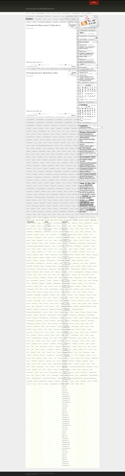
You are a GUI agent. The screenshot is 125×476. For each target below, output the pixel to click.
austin (57, 145)
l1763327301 (61, 246)
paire (68, 283)
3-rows (38, 68)
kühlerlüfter (82, 243)
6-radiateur (85, 82)
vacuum (83, 363)
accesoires (46, 125)
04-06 (83, 13)
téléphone (58, 346)
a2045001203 (71, 116)
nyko (65, 277)
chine (75, 165)
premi (77, 297)
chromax (81, 165)
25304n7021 (78, 56)
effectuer (55, 203)
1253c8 (61, 19)
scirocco (36, 332)
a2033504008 (30, 116)
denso (35, 194)
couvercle (53, 185)
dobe (66, 197)
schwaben (29, 332)
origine (80, 280)
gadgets (75, 220)
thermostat (50, 349)
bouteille (85, 154)
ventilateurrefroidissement (77, 366)
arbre (64, 139)
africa (35, 131)
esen (28, 208)
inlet (91, 234)
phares (38, 62)
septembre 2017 (66, 425)
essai (38, 208)
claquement (71, 168)
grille (48, 226)
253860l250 (80, 62)
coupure (93, 183)
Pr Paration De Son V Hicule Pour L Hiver (42, 73)
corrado (69, 183)
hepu (81, 228)
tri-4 (72, 355)
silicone (41, 335)
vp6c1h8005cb (93, 375)
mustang (58, 272)
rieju (87, 323)
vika (91, 369)
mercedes (42, 260)
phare (82, 289)
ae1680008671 (83, 128)
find (72, 214)
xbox (89, 381)
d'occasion (30, 191)
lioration (89, 249)
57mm (92, 76)
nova (55, 277)
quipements (39, 306)
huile (81, 231)
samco (50, 329)
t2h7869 (59, 343)
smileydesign (74, 335)
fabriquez (85, 211)
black (48, 151)
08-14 (62, 16)
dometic (83, 197)
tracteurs (35, 355)
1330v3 (34, 22)
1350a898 (63, 22)
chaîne (88, 162)
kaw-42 (94, 240)
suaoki (38, 341)
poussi (61, 297)
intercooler (51, 237)
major (61, 254)
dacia (49, 191)
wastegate (29, 381)
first (76, 214)
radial (94, 306)
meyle (87, 260)
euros (71, 208)
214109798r (80, 47)
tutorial (60, 358)
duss (72, 200)
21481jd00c (81, 53)
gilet (68, 223)
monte (73, 266)
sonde (92, 335)
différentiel (76, 194)
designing (42, 194)
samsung (56, 329)
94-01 (79, 105)
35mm (69, 68)
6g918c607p (90, 85)
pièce (34, 292)
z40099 (62, 384)
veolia (28, 369)
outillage (95, 280)
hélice (72, 228)
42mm (84, 70)
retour (44, 323)
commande (48, 174)
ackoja (35, 128)
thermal (43, 349)
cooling (46, 183)
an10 (81, 137)
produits (93, 300)
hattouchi (29, 228)
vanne (33, 366)
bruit (46, 157)
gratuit (39, 226)
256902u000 (88, 62)
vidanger (68, 369)
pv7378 (74, 303)
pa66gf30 (48, 283)
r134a (46, 306)
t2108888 (52, 343)
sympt (28, 343)
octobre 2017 (65, 423)
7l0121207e (93, 91)
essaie (44, 208)
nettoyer (95, 272)
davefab (59, 191)
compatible (79, 174)
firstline (82, 214)
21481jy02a (89, 53)
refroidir (35, 318)
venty (96, 366)
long (59, 251)
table (87, 343)
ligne (70, 249)
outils (28, 283)
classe (78, 168)
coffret (86, 171)
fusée (61, 220)
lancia (28, 249)
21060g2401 (95, 42)
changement (36, 165)
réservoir (83, 320)
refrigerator (82, 315)
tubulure (38, 358)
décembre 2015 (66, 465)
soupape (45, 338)
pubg (40, 303)
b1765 (33, 148)
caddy (34, 160)
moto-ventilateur (31, 269)
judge (55, 240)
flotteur (46, 217)
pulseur (46, 303)
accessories (71, 125)
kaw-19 (82, 240)
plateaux (90, 292)
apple (54, 139)
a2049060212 (89, 116)
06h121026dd (39, 16)
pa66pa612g (56, 283)
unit (54, 361)
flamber (29, 217)
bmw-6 (95, 151)
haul (35, 228)
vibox (44, 369)
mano (83, 254)
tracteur (29, 355)
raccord (52, 306)
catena (72, 162)
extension (48, 211)
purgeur (68, 303)
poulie (44, 297)
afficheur (29, 131)
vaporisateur (40, 366)
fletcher (40, 217)
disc (88, 194)
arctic (75, 139)
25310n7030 (81, 59)
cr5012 (74, 185)
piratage (68, 292)
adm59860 (67, 128)
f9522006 (71, 211)
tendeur (74, 346)
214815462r (89, 50)
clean (90, 168)
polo (76, 295)
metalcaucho (60, 260)
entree (62, 205)
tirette (90, 349)
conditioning (64, 177)
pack (63, 283)
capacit (72, 160)
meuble (74, 260)
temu (69, 346)
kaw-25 (88, 240)
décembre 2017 (66, 419)
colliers (29, 174)
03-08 (58, 13)
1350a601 (48, 22)
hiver (34, 111)
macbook (29, 254)
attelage (88, 142)
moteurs (90, 266)
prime (44, 300)
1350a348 (41, 22)
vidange (61, 369)
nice (49, 274)
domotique (90, 197)
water (36, 381)
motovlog (84, 269)
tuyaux (77, 358)
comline (41, 174)
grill (44, 226)
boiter (38, 154)
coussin (46, 185)
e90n (76, 200)
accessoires (62, 125)
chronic (87, 165)
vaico (88, 363)
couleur (82, 183)
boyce (91, 154)
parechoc (29, 286)
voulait (71, 375)
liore (94, 249)
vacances (76, 363)
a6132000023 (78, 122)
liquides (40, 251)
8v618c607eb (90, 102)
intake (44, 237)
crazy (85, 185)
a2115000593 (30, 119)
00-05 (33, 13)
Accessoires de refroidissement (40, 8)
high (92, 228)
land (33, 249)
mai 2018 (64, 409)
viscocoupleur (53, 372)
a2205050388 (87, 119)
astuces (56, 142)
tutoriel (66, 358)
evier (28, 211)
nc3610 (64, 272)
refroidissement (44, 318)
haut (39, 228)
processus (81, 300)
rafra (56, 312)
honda (67, 231)
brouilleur (40, 157)
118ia (44, 19)
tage (28, 346)
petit (41, 289)
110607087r (30, 19)
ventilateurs (89, 366)
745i (96, 88)
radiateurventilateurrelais (34, 312)
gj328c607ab (88, 223)
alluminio (33, 134)
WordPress (51, 473)
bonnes (53, 154)
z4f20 (72, 384)
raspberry (29, 315)
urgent (28, 363)
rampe (67, 312)
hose (71, 231)
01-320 (48, 13)
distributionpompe (40, 197)
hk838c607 (30, 231)
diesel (69, 194)
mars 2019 (64, 390)
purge (56, 303)
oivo (85, 277)
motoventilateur (75, 269)
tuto (55, 358)
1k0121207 (83, 33)
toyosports (86, 352)
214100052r (82, 45)
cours (35, 185)
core (63, 183)
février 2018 (65, 415)
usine (39, 363)
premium (82, 297)
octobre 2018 (65, 400)
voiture (38, 375)
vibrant (50, 369)
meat (65, 257)
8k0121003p (84, 99)
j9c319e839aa (86, 237)
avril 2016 (64, 457)
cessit (83, 162)
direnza (83, 194)
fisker (88, 214)
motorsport (61, 269)
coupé (88, 183)
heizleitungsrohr (64, 228)
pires (74, 292)
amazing (87, 134)
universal (64, 361)
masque (42, 257)
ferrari (54, 214)
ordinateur (56, 280)
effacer (49, 203)
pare (86, 283)
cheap (57, 165)
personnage (30, 289)
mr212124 (35, 272)
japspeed (40, 240)
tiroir (95, 349)
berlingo (78, 148)
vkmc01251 (84, 372)
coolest (34, 183)
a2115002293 (59, 119)
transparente (50, 355)
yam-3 (34, 384)
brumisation (52, 157)
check (62, 165)
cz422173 (80, 188)
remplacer (40, 320)
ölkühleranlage (92, 277)
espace (33, 208)
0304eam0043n (66, 13)
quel (90, 303)
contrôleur (64, 180)
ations (82, 142)
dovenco (34, 200)
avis (95, 145)
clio (81, 171)
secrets (53, 332)
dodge (72, 197)
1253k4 (73, 19)
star (89, 338)
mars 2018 (64, 413)
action (47, 128)
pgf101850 (69, 289)
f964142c (78, 211)
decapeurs (78, 191)
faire (39, 214)
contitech (51, 180)
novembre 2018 (66, 398)
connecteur (88, 177)
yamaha (46, 384)
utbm (49, 363)
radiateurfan (44, 309)
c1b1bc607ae (77, 157)
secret (47, 332)
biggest (29, 151)
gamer (87, 220)
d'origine (36, 191)
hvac (94, 231)
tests (28, 349)
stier (33, 341)
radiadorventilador (85, 306)
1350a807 (55, 22)
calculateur (52, 160)
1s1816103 (91, 39)
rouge (82, 326)
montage (67, 266)
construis (36, 180)
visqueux (71, 372)
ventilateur (65, 366)
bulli (65, 157)
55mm (82, 76)
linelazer (82, 249)
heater (55, 228)
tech (37, 346)
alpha (39, 134)
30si (43, 68)
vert (40, 369)
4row (96, 73)
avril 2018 (64, 411)
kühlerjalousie (73, 243)
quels (28, 306)
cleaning (29, 171)
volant (43, 375)
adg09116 (59, 128)
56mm (87, 76)
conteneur (44, 180)
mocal (42, 266)
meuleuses (81, 260)
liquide (34, 251)
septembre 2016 (66, 448)
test (85, 346)
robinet (60, 326)
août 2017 (64, 427)
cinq (34, 168)
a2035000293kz (60, 116)
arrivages (92, 139)
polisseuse (70, 295)
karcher (75, 240)
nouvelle (50, 277)
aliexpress (74, 131)
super (48, 341)
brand (96, 154)
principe (49, 300)
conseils (96, 177)
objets (71, 277)
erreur (87, 205)
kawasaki (34, 243)
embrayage (35, 205)
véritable (34, 369)
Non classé (86, 274)
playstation (30, 295)
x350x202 (83, 381)
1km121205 (83, 39)
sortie (28, 338)
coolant (93, 180)
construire (29, 180)
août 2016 (64, 450)
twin (82, 358)
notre (92, 274)
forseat (93, 217)
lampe (93, 246)
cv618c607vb (60, 188)
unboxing (48, 361)
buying (70, 157)
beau (62, 148)
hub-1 (77, 231)
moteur (84, 266)
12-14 (49, 19)
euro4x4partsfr (64, 208)
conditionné (73, 177)
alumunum (80, 134)
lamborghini (86, 246)
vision (65, 372)
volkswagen (55, 375)
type (28, 361)
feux (59, 214)
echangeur (91, 200)
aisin (63, 131)
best (94, 148)
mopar (78, 266)
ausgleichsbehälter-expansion (44, 145)
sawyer (84, 329)
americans (62, 137)
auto (61, 145)
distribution (30, 197)
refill (66, 315)
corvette (75, 183)
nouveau (29, 277)
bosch (72, 154)
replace (67, 320)
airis (49, 131)
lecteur (39, 249)
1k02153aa (83, 36)
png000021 (45, 295)
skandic (47, 335)
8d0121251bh (83, 96)
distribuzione (50, 197)
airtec (53, 131)
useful (34, 363)
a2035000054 (40, 116)
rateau (36, 315)
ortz (85, 280)
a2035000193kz (49, 116)
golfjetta (33, 226)
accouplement (87, 125)
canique (66, 160)
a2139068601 (78, 119)
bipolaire (35, 151)
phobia (88, 289)
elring (28, 205)
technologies (43, 346)
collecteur (93, 171)
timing (81, 349)
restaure (38, 323)
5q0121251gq (89, 79)
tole (28, 352)
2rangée (96, 65)
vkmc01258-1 (93, 372)
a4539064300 (68, 122)
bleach (64, 151)
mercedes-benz (51, 260)
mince (61, 263)
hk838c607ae (38, 231)
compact (71, 174)
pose (34, 297)
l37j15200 (69, 246)
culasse (91, 185)
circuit (39, 168)
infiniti (80, 234)
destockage (54, 194)
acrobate (40, 128)
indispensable (62, 234)
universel (71, 361)
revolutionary (63, 323)
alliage (87, 131)
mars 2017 (64, 436)
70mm (92, 88)
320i (52, 68)
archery (69, 139)
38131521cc (85, 68)
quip (33, 306)
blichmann (80, 151)
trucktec (88, 355)
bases (57, 148)
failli (34, 214)
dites (57, 197)
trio (76, 355)
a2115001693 (49, 119)
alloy (28, 134)
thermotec (58, 349)
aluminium (65, 134)
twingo (88, 358)
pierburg (45, 292)
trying (28, 358)
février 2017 (65, 438)
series (76, 332)
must (52, 272)
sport (79, 338)
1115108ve (38, 19)
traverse (66, 355)
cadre (39, 160)
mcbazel (60, 257)
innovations (30, 237)
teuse (37, 349)
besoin (89, 148)
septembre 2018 (66, 402)
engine (49, 205)
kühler (65, 243)
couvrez (68, 185)
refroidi (29, 318)
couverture (61, 185)
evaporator (92, 208)
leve (55, 249)
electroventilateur (89, 203)
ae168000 (74, 128)
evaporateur (83, 208)
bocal (28, 154)
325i (56, 68)
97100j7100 (92, 105)
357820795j (62, 68)
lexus (60, 249)
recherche (43, 315)
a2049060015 (80, 116)
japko (34, 240)
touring (65, 352)
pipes (62, 292)
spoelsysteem (72, 338)
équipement (80, 205)
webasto (50, 381)
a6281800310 (87, 122)
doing (77, 197)
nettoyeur (29, 274)
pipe (51, 292)
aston (40, 142)
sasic (62, 329)
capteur (29, 162)
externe (55, 211)
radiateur (36, 309)
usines (44, 363)
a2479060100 (49, 122)
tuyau (72, 358)
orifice (68, 280)
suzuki (88, 341)
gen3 (44, 223)
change (29, 165)
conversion (72, 180)
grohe (53, 226)
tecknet (51, 346)
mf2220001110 (41, 263)
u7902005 (34, 361)
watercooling (43, 381)
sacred (40, 329)
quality (85, 303)
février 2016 (65, 461)
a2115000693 (40, 119)
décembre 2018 (66, 396)
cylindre (67, 188)
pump (51, 303)
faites (44, 214)
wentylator (65, 381)
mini (65, 263)
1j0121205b (83, 30)
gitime (81, 223)
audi (33, 145)
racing (70, 306)
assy (35, 142)
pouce (39, 297)
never (40, 274)
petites (46, 289)
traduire (42, 355)
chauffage (51, 165)
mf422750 (49, 263)
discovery (94, 194)
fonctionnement (62, 217)
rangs (95, 312)
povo (66, 297)
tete (32, 349)
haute (44, 228)
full (56, 220)
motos (68, 269)
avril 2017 (64, 434)
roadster (53, 326)
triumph (81, 355)
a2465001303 (40, 122)
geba (39, 223)
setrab (82, 332)
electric (72, 203)
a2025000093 (87, 114)
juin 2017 (64, 431)
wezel (72, 381)
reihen (76, 318)
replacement (75, 320)
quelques (95, 303)
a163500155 (77, 111)
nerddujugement (79, 272)
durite (61, 200)
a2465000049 (30, 122)
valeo (93, 363)
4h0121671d (83, 73)
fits (92, 214)
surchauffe (61, 341)
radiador (75, 306)
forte (28, 220)
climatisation (57, 171)
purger (62, 303)
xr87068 (95, 381)
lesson (50, 249)
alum (52, 134)
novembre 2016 (66, 444)
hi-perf (87, 228)
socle (81, 335)
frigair (42, 220)
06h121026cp (30, 16)
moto (95, 266)
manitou (77, 254)
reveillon (55, 323)
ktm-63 (59, 243)
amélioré (38, 137)
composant (30, 177)
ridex (82, 323)
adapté (53, 128)
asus (69, 142)
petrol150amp (54, 289)
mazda (54, 257)
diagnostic (62, 194)
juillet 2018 (65, 406)
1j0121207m (92, 30)
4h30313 (90, 73)
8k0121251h (93, 99)
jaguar (28, 240)
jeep (46, 240)
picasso (29, 292)
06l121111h (56, 16)
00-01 (28, 13)
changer (43, 165)
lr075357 (82, 251)
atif (77, 142)
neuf (35, 274)
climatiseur (66, 171)
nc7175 (70, 272)
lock (54, 251)
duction (56, 200)
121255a (55, 19)
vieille (74, 369)
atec (73, 142)
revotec (71, 323)
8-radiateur (80, 93)
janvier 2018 (65, 417)
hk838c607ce (48, 231)
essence (55, 208)
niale (44, 274)
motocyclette (52, 269)
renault (46, 320)
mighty (56, 263)
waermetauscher (36, 378)
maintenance (54, 254)
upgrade (78, 361)
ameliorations (30, 137)
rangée (83, 312)
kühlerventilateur (92, 243)
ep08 (73, 205)
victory (55, 369)
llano (49, 251)
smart (67, 335)
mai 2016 (64, 455)
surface (68, 341)
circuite (45, 168)
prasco (72, 297)
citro (58, 168)
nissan (68, 274)
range (77, 312)
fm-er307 (53, 217)
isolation (72, 237)
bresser (29, 157)
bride (34, 157)
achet (94, 125)
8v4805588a (81, 102)
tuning (45, 358)
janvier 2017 (65, 440)
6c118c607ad (81, 85)
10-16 (76, 16)
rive (47, 326)
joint (50, 240)
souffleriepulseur (36, 338)
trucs (93, 355)
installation (38, 237)
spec (65, 338)
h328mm (80, 226)
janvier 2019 (65, 394)
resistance (91, 320)
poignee (52, 295)
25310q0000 (90, 59)
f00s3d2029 (62, 211)
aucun (28, 145)
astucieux (63, 142)
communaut (64, 174)
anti (93, 137)
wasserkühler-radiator (49, 378)
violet (36, 372)
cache (28, 160)
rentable (53, 320)
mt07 (41, 272)
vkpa (28, 375)
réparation (60, 320)
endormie (42, 205)
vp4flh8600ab (84, 375)
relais (81, 318)
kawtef (41, 243)
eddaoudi (43, 203)
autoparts (75, 145)
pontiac (94, 295)
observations (78, 277)
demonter (29, 194)
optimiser (42, 280)
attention (94, 142)
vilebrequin (30, 372)
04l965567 (89, 13)
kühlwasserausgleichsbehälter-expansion (38, 246)
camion (60, 160)
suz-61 (82, 341)
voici (32, 375)
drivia (44, 200)
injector (86, 234)
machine (35, 254)
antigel (36, 139)
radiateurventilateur (78, 309)
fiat (63, 214)
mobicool (36, 266)
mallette (71, 254)
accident (78, 125)
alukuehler (46, 134)
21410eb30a (89, 47)
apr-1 (59, 139)
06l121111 (48, 16)
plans (79, 292)
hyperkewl (29, 234)
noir (80, 274)
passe (56, 286)
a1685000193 (86, 111)
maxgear (48, 257)
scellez (90, 329)
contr (57, 180)
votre (66, 375)
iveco (78, 237)
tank (32, 346)
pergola (84, 286)
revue (77, 323)
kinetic (46, 243)
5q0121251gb (79, 79)
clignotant (41, 171)
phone (93, 289)
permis (90, 286)
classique (84, 168)
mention (36, 260)
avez (91, 145)
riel (92, 323)
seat (42, 332)
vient (79, 369)
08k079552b (69, 16)
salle (45, 329)
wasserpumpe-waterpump (75, 378)
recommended (52, 315)
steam (28, 341)
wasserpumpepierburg (90, 378)
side (28, 335)
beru (84, 148)
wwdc (77, 381)
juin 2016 (64, 453)
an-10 (76, 137)
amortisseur (70, 137)
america (55, 137)
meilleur (78, 257)
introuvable (59, 237)
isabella (66, 237)
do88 (62, 197)
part (41, 286)
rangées (89, 312)
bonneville (60, 154)
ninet (53, 274)
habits (86, 226)
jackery (94, 237)
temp (64, 346)
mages (41, 254)
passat (51, 286)
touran (59, 352)
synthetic (34, 343)
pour (49, 297)
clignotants (49, 171)
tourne (70, 352)
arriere (86, 139)
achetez (29, 128)
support (54, 341)
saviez (78, 329)
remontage (95, 318)
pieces (39, 292)
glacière (96, 223)
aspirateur (29, 142)
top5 (43, 352)
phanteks (76, 289)
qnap (79, 303)
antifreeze (29, 139)
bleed (69, 151)
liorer (28, 251)
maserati (35, 257)
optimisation (34, 280)
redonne (60, 315)
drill (40, 200)
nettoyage (88, 272)
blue (90, 151)
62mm (92, 82)
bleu (74, 151)
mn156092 (29, 266)
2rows (32, 68)
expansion (41, 211)
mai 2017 (64, 432)
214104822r (91, 45)
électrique (79, 203)
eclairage (29, 203)
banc (44, 148)
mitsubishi (93, 263)
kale (70, 240)
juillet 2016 (65, 452)
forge (87, 217)
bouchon (78, 154)
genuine (49, 223)
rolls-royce (75, 326)
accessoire (54, 125)
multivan (47, 272)
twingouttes (94, 358)
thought (65, 349)
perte (36, 289)
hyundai (36, 234)
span (55, 338)
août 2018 (64, 404)
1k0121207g (91, 33)
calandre (44, 160)
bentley (72, 148)
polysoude (82, 295)
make (65, 254)
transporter (59, 355)
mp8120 (29, 272)
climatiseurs (75, 171)
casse (54, 162)
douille (28, 200)
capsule (90, 160)
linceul (76, 249)
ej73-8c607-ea (64, 203)
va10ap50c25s (68, 363)
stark (93, 338)
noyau (61, 277)
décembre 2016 (66, 442)
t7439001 (74, 343)
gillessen (74, 223)
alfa (68, 131)
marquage (95, 254)
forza (33, 220)
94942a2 (85, 105)
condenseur (56, 177)
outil (89, 280)
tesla (80, 346)
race (57, 306)
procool (87, 300)
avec (86, 145)
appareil (48, 139)
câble (93, 157)
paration (80, 283)
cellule (77, 162)
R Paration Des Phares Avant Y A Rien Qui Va (43, 25)
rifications (37, 326)
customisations (40, 188)
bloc (86, 151)
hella (77, 228)
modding (48, 266)
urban (91, 361)
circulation (52, 168)
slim (63, 335)
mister (86, 263)
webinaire (58, 381)
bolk (48, 154)
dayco (71, 191)
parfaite (36, 286)
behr (67, 148)
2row (28, 68)
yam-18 (29, 384)
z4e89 (67, 384)
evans (77, 208)
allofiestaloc (94, 131)
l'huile (53, 246)
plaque (84, 292)
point (58, 295)
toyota (93, 352)
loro (69, 251)
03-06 (53, 13)
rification (29, 326)
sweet (93, 341)
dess (48, 194)
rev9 (49, 323)
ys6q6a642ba (54, 384)
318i (47, 68)
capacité (78, 160)
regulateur (69, 318)
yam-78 (40, 384)
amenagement (47, 137)
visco (46, 372)
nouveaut (36, 277)
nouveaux (43, 277)
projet (28, 303)
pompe (89, 295)
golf (28, 226)
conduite (81, 177)
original (74, 280)
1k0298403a (91, 36)
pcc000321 (63, 286)
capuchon (35, 162)
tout (80, 352)
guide (69, 226)
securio (59, 332)
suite (43, 341)
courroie (29, 185)
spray (84, 338)
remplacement (31, 320)
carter (48, 162)
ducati (50, 200)
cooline (40, 183)
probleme (73, 300)
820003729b (88, 93)
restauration (30, 323)
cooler (28, 183)
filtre (67, 214)
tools (39, 352)
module (55, 266)
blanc (53, 151)
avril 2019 (64, 388)
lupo (93, 251)
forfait (82, 217)
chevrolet (69, 165)
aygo (28, 148)
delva (91, 191)
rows (92, 326)
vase (47, 366)
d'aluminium (87, 188)
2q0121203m (79, 65)
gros (58, 226)
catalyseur (65, 162)
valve (28, 366)
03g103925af (76, 13)
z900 (81, 384)
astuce (50, 142)
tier (70, 349)
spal (51, 338)
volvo (61, 375)
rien (41, 62)
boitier (43, 154)
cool (88, 180)
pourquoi (55, 297)
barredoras (51, 148)
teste (89, 346)
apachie (42, 139)
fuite (52, 220)
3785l (79, 68)
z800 (77, 384)
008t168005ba (40, 13)
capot (84, 160)
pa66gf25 (41, 283)
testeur (95, 346)
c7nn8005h (86, 157)
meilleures (92, 257)
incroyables (53, 234)
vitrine (77, 372)
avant (81, 145)
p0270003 (34, 283)
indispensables (72, 234)
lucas (88, 251)
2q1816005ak (88, 65)
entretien (67, 205)
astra (45, 142)
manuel (89, 254)
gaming (29, 223)
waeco (28, 378)
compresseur (47, 177)
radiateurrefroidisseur (56, 309)
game (81, 220)
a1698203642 (78, 114)
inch (47, 234)
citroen (64, 168)
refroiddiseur (91, 315)
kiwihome (53, 243)
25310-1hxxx (87, 56)
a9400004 (39, 125)
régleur (62, 318)
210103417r (86, 42)
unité (58, 361)
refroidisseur (54, 318)
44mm (89, 70)
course (40, 185)
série (71, 332)
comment (56, 174)
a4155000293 (59, 122)
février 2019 (65, 392)
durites (67, 200)
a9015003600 (30, 125)
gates (34, 223)
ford (77, 217)
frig (37, 220)
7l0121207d (85, 91)
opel (28, 280)
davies (66, 191)
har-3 (91, 226)
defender (85, 191)
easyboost (83, 200)
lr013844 (75, 251)
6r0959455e (85, 88)
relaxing (87, 318)
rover (87, 326)
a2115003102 (68, 119)
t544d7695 (67, 343)
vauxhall (52, 366)
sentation (65, 332)
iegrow (42, 234)
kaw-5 (28, 243)
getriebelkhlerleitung (60, 223)
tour (54, 352)
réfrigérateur (73, 315)
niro (58, 274)
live (45, 251)
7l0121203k (77, 91)
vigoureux (85, 369)
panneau (73, 283)
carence (42, 162)
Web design (28, 474)
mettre (68, 260)
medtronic (71, 257)
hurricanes (88, 231)
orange (49, 280)
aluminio (58, 134)
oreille (62, 280)
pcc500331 (71, 286)
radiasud (29, 309)
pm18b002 (38, 295)
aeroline (91, 128)
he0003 (50, 228)
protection (35, 303)
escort (92, 205)
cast (58, 162)
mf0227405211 (31, 263)
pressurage (37, 300)
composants (38, 177)
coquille (58, 183)
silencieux (34, 335)
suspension (75, 341)
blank (58, 151)
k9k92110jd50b (63, 240)
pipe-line (57, 292)
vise (60, 372)
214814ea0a (80, 50)
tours (75, 352)
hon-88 (61, 231)
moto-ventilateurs (43, 269)
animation (88, 137)
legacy (45, 249)
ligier (65, 249)
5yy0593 (78, 82)
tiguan (75, 349)
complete (92, 174)
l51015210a (77, 246)
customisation (31, 188)
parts (45, 286)
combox (35, 174)
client (35, 171)
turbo (50, 358)
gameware (93, 220)
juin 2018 (64, 408)
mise (70, 263)
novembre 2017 (66, 421)
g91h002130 (68, 220)
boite (33, 154)
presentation (90, 297)
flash (34, 217)
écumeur (36, 203)
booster (67, 154)
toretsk (49, 352)
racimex (63, 306)
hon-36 (55, 231)
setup (87, 332)
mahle (47, 254)
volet (48, 375)
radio (51, 312)
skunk (58, 335)
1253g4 (67, 19)
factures (29, 214)
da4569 (43, 191)
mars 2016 (64, 459)
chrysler (29, 168)
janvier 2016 (65, 463)
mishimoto (76, 263)
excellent (33, 211)
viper (41, 372)
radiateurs (67, 309)
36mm (74, 68)
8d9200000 (92, 96)
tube (33, 358)
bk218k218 (42, 151)
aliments (81, 131)
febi (49, 214)
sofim (86, 335)
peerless (78, 286)
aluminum (72, 134)
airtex (59, 131)
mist (82, 263)
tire (85, 349)
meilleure (85, 257)
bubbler (60, 157)
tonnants (33, 352)
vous (76, 375)
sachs (34, 329)
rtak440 (29, 329)
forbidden (71, 217)
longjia (64, 251)
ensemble (55, 205)
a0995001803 (89, 108)
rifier (43, 326)
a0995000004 (79, 108)
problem (66, 300)
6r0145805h (77, 88)
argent (80, 139)
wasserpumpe (62, 378)
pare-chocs (92, 283)
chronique (94, 165)
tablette (93, 343)
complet (86, 174)
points (63, 295)
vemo (58, 366)
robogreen (67, 326)
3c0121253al (94, 68)
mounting (91, 269)
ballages (39, 148)
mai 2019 (64, 386)
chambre (94, 162)
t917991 (81, 343)
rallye (61, 312)
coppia (52, 183)
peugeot (62, 289)
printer (56, 300)
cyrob (73, 188)
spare (60, 338)
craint (80, 185)
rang (71, 312)
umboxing (41, 361)
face (91, 211)
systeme (45, 343)
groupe (64, 226)
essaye (50, 208)
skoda (53, 335)
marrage (29, 257)
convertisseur (81, 180)
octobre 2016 (65, 446)
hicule (30, 111)
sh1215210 (94, 332)
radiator (45, 312)
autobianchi (68, 145)
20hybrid (79, 42)
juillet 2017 (65, 429)
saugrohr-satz (70, 329)
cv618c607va (50, 188)
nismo (63, 274)
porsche (29, 297)
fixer (96, 214)
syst (40, 343)
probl (60, 300)
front (47, 220)
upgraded (85, 361)
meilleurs (29, 260)
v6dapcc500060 (57, 363)
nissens (74, 274)
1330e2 (29, 22)
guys (74, 226)
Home (94, 2)
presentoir (29, 300)
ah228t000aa (42, 131)
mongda (61, 266)
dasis (54, 191)
